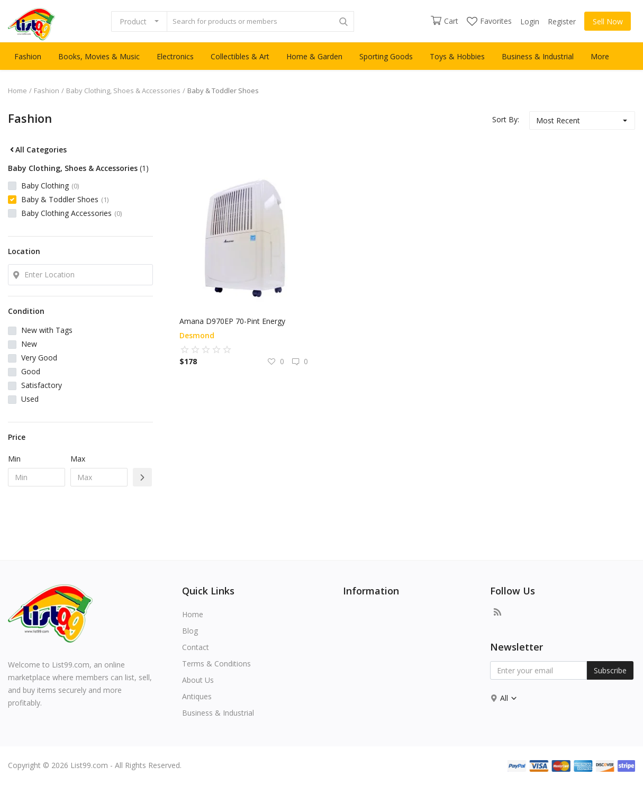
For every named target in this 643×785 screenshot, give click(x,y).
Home (17, 90)
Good (30, 371)
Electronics (175, 56)
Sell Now (608, 21)
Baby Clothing (50, 186)
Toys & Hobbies (457, 56)
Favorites (489, 21)
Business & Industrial (538, 56)
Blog (190, 631)
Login (529, 21)
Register (562, 21)
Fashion (27, 56)
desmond (196, 335)
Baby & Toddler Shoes (64, 199)
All (509, 698)
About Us (198, 680)
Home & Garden (314, 56)
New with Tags (47, 330)
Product (133, 21)
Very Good (39, 358)
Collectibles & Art (240, 56)
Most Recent (558, 120)
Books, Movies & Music (99, 56)
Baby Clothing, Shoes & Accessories (123, 90)
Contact (195, 647)
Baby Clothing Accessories (71, 213)
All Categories (37, 150)
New (29, 344)
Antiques (197, 696)
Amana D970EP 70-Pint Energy (232, 321)
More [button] (600, 56)
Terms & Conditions (216, 663)
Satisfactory (41, 385)
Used (30, 399)
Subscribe (610, 670)
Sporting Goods (386, 56)
